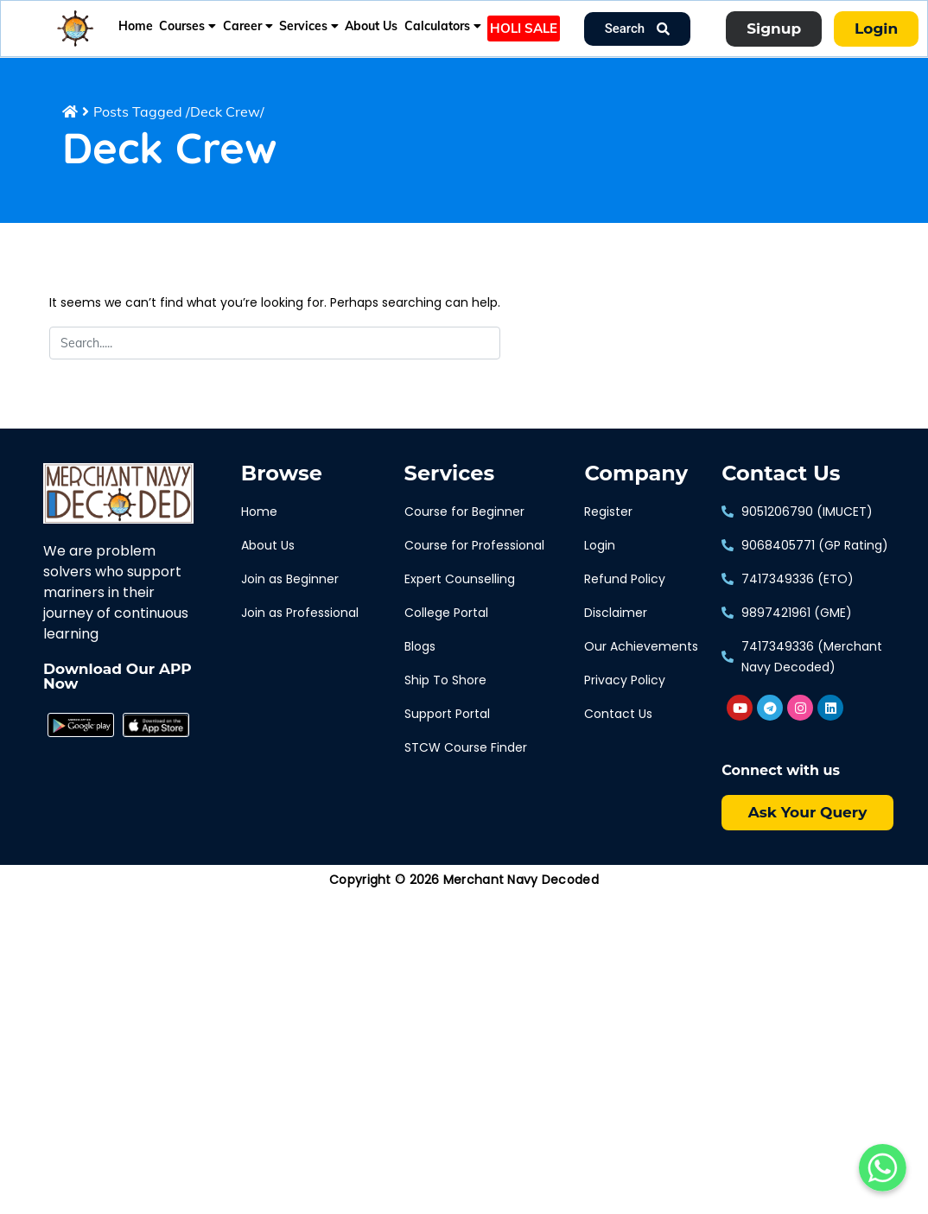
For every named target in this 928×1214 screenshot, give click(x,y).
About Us (371, 26)
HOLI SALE (523, 28)
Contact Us (780, 473)
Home (135, 26)
